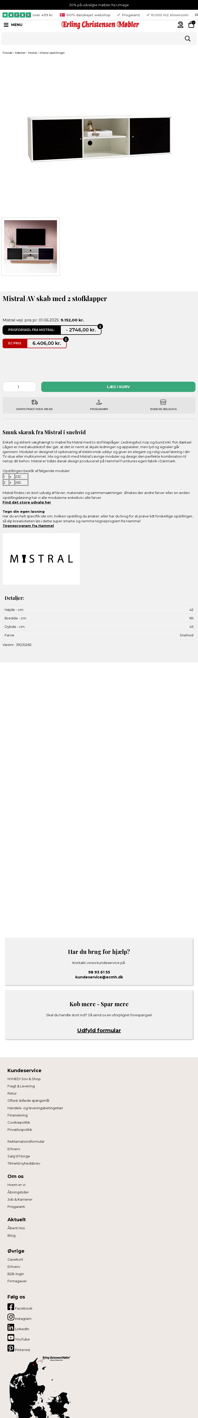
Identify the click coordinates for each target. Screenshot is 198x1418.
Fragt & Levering (21, 1086)
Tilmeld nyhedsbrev (23, 1163)
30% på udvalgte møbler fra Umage (99, 5)
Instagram (19, 1317)
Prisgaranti (16, 1207)
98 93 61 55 (99, 972)
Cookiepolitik (18, 1122)
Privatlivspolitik (19, 1129)
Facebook (19, 1307)
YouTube (18, 1338)
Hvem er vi (16, 1185)
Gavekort (15, 1259)
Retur (12, 1093)
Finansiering (17, 1115)
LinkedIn (18, 1327)
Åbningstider (18, 1192)
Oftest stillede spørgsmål (28, 1100)
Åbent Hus (16, 1228)
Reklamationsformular (26, 1141)
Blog (11, 1235)
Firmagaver (17, 1281)
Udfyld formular (99, 1030)
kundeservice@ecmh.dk (99, 977)
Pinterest (18, 1348)
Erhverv (13, 1149)
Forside (7, 53)
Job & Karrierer (19, 1199)
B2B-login (15, 1274)
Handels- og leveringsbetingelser (35, 1108)
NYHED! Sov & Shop (24, 1079)
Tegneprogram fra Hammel (28, 526)
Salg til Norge (18, 1156)
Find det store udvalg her (27, 502)
